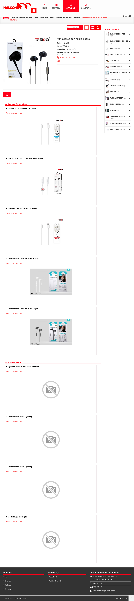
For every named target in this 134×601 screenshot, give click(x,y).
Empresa (8, 581)
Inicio (6, 577)
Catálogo (8, 585)
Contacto (8, 589)
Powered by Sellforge (122, 598)
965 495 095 (97, 587)
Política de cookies (55, 581)
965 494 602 (97, 583)
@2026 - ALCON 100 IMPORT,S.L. (16, 598)
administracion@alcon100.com (104, 590)
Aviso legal (53, 577)
